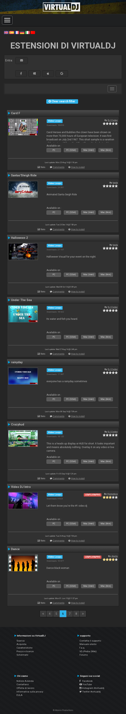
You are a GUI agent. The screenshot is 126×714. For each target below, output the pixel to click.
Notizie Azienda (25, 681)
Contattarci (23, 684)
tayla (115, 182)
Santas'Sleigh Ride (24, 175)
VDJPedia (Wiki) (88, 651)
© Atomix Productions (63, 710)
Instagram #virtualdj (92, 688)
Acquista (21, 644)
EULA (20, 695)
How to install (78, 167)
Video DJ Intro (21, 486)
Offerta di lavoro (25, 688)
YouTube (86, 684)
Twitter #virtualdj (90, 691)
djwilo (114, 556)
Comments (58, 167)
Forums (84, 654)
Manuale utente (88, 644)
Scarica (21, 640)
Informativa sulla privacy (30, 691)
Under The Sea (21, 300)
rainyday (17, 362)
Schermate (22, 654)
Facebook (86, 681)
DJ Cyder (113, 120)
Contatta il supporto (90, 640)
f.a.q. (82, 647)
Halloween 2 (19, 237)
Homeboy (112, 494)
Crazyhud (17, 424)
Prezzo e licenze (25, 651)
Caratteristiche (24, 647)
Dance (15, 549)
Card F (15, 113)
